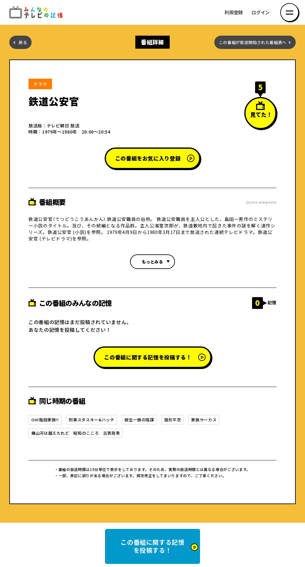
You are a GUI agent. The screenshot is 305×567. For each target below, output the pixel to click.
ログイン (260, 12)
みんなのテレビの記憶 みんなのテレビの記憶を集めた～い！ (37, 12)
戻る (23, 42)
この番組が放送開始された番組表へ (252, 42)
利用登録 (233, 12)
